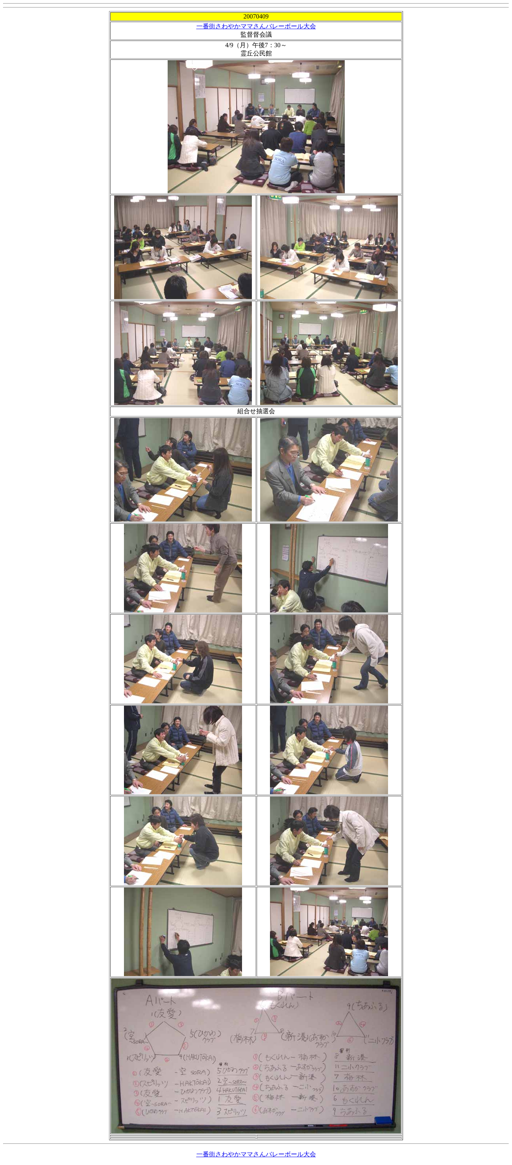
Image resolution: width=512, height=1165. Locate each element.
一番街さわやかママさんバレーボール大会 (256, 26)
